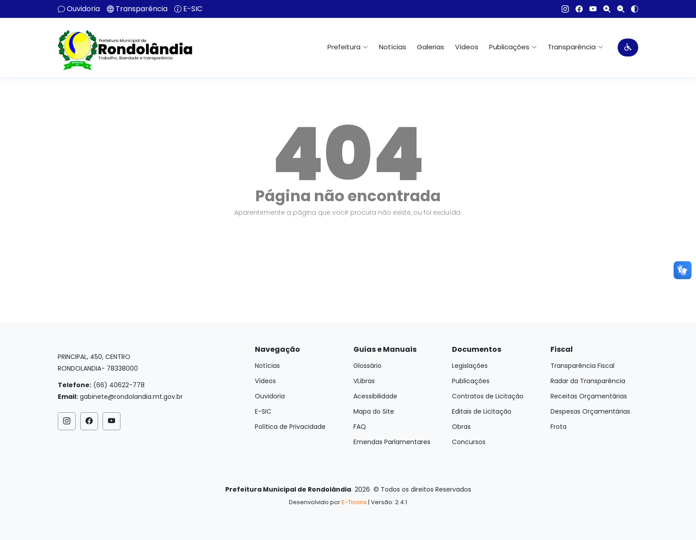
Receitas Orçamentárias (588, 396)
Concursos (468, 442)
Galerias (430, 47)
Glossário (367, 366)
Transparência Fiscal (582, 366)
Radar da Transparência (587, 381)
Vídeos (466, 47)
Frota (558, 426)
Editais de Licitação (481, 411)
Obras (461, 426)
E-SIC (192, 9)
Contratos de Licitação (488, 396)
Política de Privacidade (290, 426)
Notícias (392, 47)
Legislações (470, 366)
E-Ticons (354, 502)
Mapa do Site (373, 411)
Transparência (142, 9)
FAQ (359, 426)
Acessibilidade (375, 396)
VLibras (364, 381)
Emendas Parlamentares (391, 442)
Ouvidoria (83, 9)
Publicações (471, 381)
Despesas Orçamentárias (590, 411)
